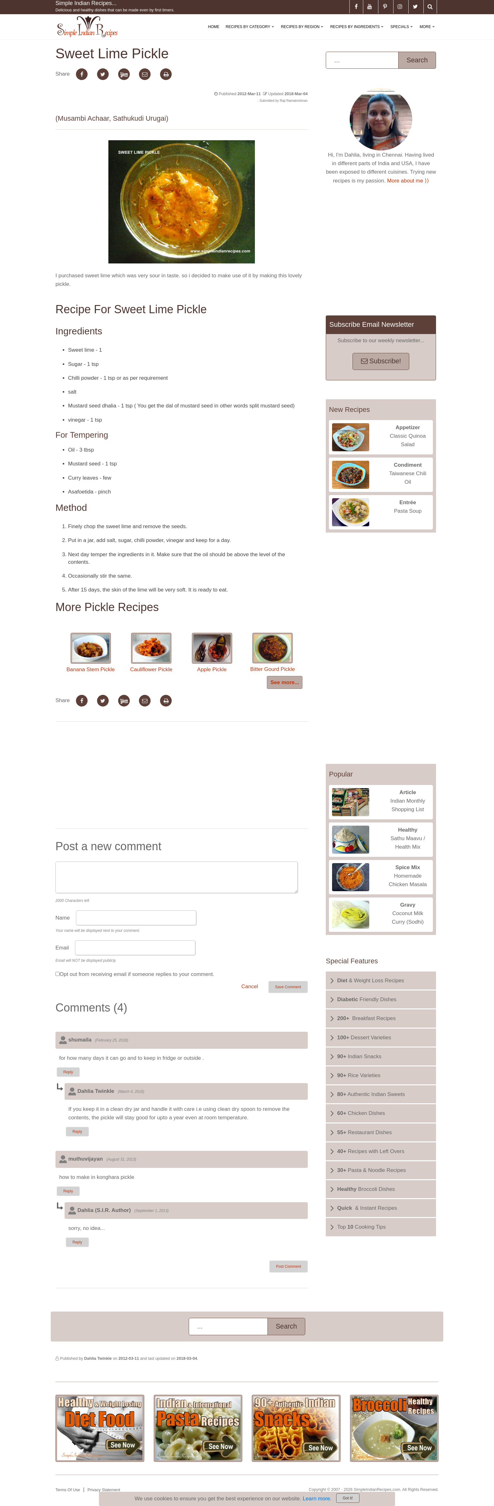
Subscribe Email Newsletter (371, 324)
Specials (402, 32)
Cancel (249, 987)
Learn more (316, 1499)
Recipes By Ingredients (358, 32)
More (428, 32)
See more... (284, 682)
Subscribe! (381, 361)
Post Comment (288, 1266)
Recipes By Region (303, 32)
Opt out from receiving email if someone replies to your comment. (137, 974)
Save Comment (288, 987)
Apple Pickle (212, 652)
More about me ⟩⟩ (408, 181)
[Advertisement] (181, 776)
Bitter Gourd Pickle (272, 652)
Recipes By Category (251, 32)
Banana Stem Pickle (90, 652)
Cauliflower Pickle (151, 652)
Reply (68, 1072)
